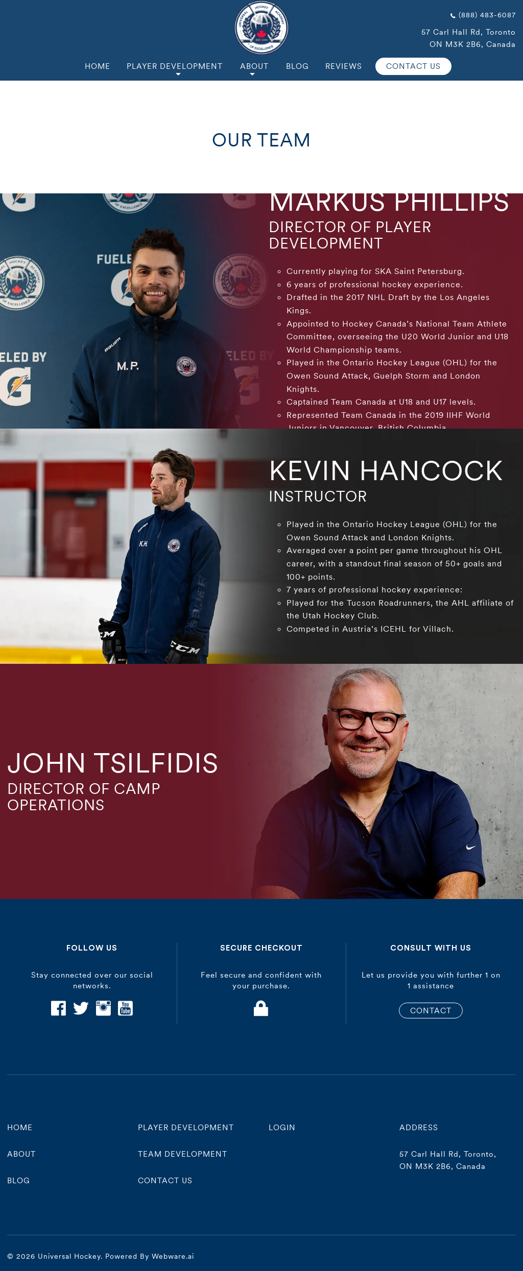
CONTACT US (413, 66)
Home (97, 66)
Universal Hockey (69, 1256)
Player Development (175, 66)
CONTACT (430, 1010)
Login (282, 1127)
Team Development (182, 1154)
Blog (297, 66)
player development (186, 1127)
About (254, 66)
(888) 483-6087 (487, 14)
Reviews (343, 66)
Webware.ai (173, 1256)
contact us (165, 1180)
